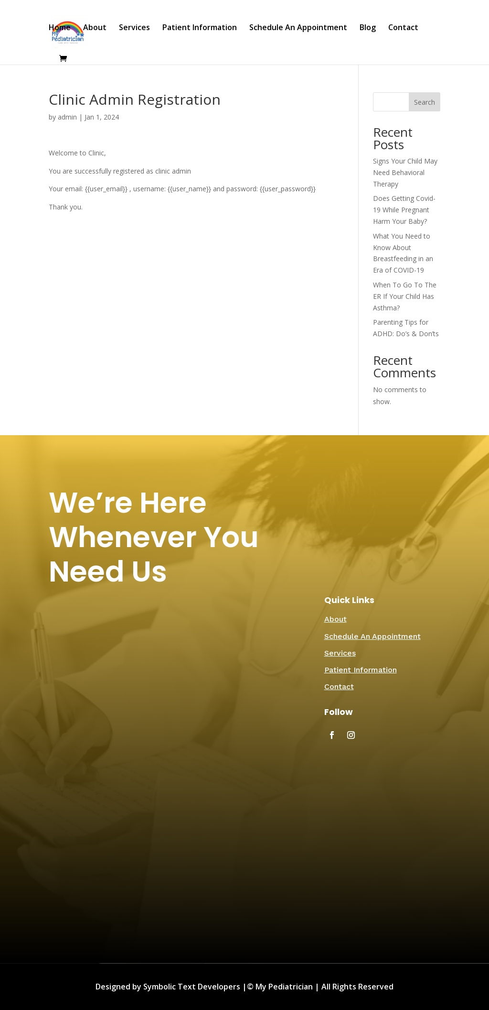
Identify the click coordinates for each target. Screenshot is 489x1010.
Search (424, 102)
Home (60, 28)
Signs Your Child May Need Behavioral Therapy (405, 172)
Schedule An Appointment (298, 28)
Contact (403, 28)
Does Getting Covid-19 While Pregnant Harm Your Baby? (404, 210)
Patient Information (199, 28)
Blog (368, 28)
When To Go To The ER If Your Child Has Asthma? (404, 296)
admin (67, 116)
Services (134, 28)
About (94, 28)
